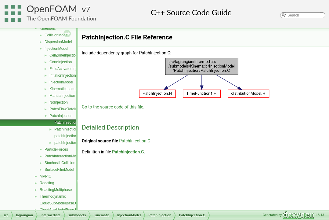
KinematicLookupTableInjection (74, 89)
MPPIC (45, 176)
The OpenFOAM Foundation (61, 18)
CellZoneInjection (63, 55)
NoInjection (58, 102)
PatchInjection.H (67, 129)
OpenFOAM (52, 8)
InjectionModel (56, 48)
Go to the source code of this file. (113, 107)
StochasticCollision (60, 163)
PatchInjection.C (67, 122)
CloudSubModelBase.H (59, 210)
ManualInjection (62, 96)
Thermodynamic (53, 196)
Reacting (47, 183)
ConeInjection (60, 62)
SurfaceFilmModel (59, 169)
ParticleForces (56, 149)
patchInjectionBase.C (71, 136)
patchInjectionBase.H (71, 143)
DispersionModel (58, 42)
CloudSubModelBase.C (59, 203)
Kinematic (48, 28)
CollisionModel (56, 35)
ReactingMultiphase (56, 190)
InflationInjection (62, 75)
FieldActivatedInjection (67, 69)
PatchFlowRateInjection (68, 109)
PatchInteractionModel (63, 156)
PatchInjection (60, 116)
